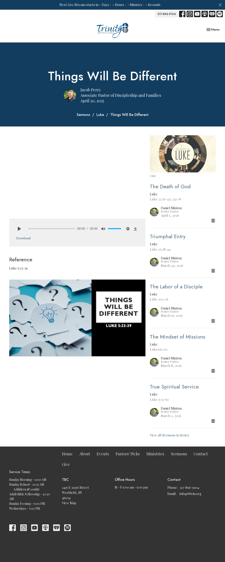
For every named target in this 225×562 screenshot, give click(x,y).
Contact (201, 453)
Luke (100, 114)
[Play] (19, 228)
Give (66, 464)
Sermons (83, 114)
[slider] (50, 229)
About (84, 453)
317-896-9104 (166, 14)
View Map (69, 503)
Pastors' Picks (128, 453)
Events (103, 453)
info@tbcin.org (190, 493)
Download (23, 238)
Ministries (155, 453)
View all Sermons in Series (169, 435)
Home (67, 453)
